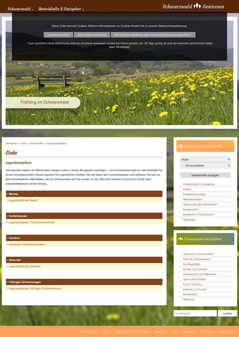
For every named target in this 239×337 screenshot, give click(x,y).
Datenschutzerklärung (173, 26)
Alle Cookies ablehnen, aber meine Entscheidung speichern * (153, 35)
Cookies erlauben (58, 35)
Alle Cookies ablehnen (92, 35)
